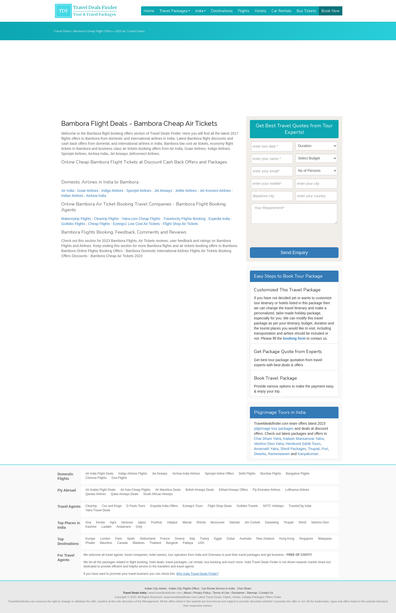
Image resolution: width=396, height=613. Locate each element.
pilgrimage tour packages (273, 428)
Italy (192, 538)
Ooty (139, 526)
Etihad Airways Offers (233, 490)
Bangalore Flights (297, 473)
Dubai (230, 538)
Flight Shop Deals (220, 506)
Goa (88, 522)
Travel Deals (62, 31)
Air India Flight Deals (100, 473)
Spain (131, 538)
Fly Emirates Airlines (266, 490)
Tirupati (314, 449)
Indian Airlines (72, 196)
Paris (118, 538)
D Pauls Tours (136, 506)
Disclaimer (238, 592)
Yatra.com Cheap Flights (141, 219)
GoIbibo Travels (247, 506)
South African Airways (158, 494)
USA (201, 543)
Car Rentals (281, 10)
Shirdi (302, 522)
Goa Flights (119, 478)
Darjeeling (272, 522)
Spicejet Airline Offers (219, 473)
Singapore (306, 538)
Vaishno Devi (320, 522)
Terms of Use (221, 592)
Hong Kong (286, 538)
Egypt (218, 538)
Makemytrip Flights (76, 219)
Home (149, 10)
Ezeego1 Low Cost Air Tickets (136, 224)
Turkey (204, 538)
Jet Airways (163, 191)
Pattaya (188, 543)
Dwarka (260, 454)
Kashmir (91, 526)
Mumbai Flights (270, 473)
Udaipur (172, 522)
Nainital (234, 522)
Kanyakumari (308, 454)
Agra (113, 522)
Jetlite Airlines (186, 191)
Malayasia (325, 538)
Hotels (260, 10)
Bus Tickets (306, 10)
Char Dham (244, 588)
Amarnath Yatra (266, 449)
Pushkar (156, 522)
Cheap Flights (99, 224)
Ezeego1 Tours (193, 506)
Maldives (139, 543)
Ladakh (106, 526)
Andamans (123, 526)
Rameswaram (279, 454)
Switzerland (147, 538)
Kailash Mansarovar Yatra (303, 439)
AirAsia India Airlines (186, 473)
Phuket (90, 543)
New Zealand (265, 538)
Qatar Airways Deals (124, 494)
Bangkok (172, 543)
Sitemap (252, 592)
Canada (122, 543)
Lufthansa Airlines (297, 490)
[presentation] (289, 235)
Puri (325, 449)
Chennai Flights (96, 478)
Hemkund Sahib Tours (303, 444)
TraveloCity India (300, 506)
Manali (187, 522)
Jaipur (142, 522)
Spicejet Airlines (138, 191)
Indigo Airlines (112, 191)
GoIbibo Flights (73, 224)
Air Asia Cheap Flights (135, 490)
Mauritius (106, 543)
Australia (245, 538)
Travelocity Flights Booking (184, 219)
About (187, 592)
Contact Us (266, 592)
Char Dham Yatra (267, 439)
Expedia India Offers (164, 506)
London (105, 538)
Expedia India (219, 219)
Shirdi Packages (293, 449)
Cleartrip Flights (106, 219)
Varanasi (127, 522)
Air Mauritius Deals (168, 490)
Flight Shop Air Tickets (180, 224)
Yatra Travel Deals (98, 510)
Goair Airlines (87, 191)
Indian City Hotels (155, 588)
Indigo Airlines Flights (132, 473)
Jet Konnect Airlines (215, 191)
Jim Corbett (252, 522)
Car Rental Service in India (218, 588)
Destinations (222, 10)
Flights (243, 10)
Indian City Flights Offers (184, 588)
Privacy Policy (202, 592)
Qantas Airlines (96, 494)
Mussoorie (218, 522)
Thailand (155, 543)
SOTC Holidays (273, 506)
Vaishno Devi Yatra (269, 444)
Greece (180, 538)
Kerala (100, 522)
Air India (67, 191)
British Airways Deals (200, 490)
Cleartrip (91, 506)
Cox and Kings (112, 506)
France (165, 538)
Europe (90, 538)
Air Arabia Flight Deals (101, 490)
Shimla (201, 522)
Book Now (330, 10)
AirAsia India (96, 196)
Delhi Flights (247, 473)
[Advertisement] (198, 78)
